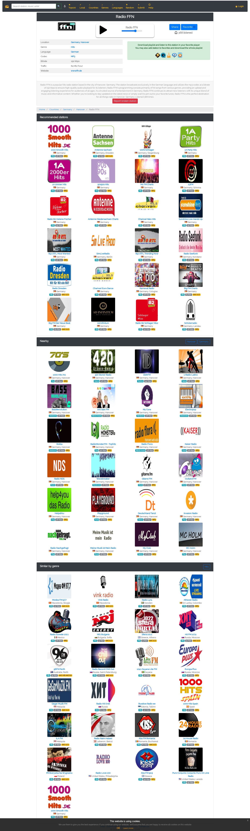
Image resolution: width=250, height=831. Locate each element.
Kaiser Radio (191, 444)
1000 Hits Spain (190, 704)
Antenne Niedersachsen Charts (103, 219)
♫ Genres (104, 6)
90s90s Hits (103, 184)
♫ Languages (117, 6)
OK (118, 828)
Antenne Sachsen (103, 150)
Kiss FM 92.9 (147, 773)
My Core (147, 409)
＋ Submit (141, 6)
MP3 (73, 56)
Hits (73, 47)
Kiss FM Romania (147, 738)
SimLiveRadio (103, 253)
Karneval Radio (147, 288)
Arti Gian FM (103, 409)
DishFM (147, 375)
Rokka (59, 444)
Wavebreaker (103, 479)
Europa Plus (190, 669)
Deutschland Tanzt (147, 513)
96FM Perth (59, 669)
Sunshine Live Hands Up (190, 219)
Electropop (190, 409)
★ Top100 (72, 6)
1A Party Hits (191, 150)
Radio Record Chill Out (103, 669)
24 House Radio (190, 738)
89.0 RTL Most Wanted (59, 253)
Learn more (128, 828)
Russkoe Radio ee (146, 704)
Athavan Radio (191, 600)
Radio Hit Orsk (103, 704)
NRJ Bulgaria (103, 634)
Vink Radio (103, 600)
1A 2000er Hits (59, 184)
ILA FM (59, 738)
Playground (103, 513)
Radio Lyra (147, 600)
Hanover (85, 42)
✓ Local (82, 6)
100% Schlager (147, 150)
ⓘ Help (150, 6)
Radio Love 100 (103, 773)
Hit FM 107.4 (190, 634)
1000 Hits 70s (59, 375)
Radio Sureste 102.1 (59, 634)
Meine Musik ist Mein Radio (103, 548)
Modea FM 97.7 (59, 600)
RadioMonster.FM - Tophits (103, 444)
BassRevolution (59, 409)
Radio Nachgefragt (59, 548)
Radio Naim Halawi (103, 738)
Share (174, 26)
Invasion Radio (191, 513)
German (75, 52)
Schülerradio (190, 323)
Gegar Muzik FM (59, 704)
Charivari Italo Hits (147, 219)
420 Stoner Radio (103, 375)
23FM (190, 184)
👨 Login (239, 6)
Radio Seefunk (191, 253)
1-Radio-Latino (191, 375)
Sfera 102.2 (147, 634)
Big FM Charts (190, 288)
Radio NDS (59, 479)
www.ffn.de (76, 71)
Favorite (189, 26)
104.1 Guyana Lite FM (147, 669)
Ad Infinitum (103, 323)
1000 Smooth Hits (59, 150)
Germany (75, 42)
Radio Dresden (59, 288)
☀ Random (130, 6)
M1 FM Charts (146, 184)
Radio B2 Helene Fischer (59, 219)
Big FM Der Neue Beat (59, 323)
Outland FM (190, 479)
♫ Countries (93, 6)
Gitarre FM (147, 479)
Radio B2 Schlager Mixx (147, 323)
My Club (147, 548)
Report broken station (125, 101)
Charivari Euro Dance (103, 288)
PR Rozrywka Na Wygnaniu (59, 773)
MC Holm (190, 548)
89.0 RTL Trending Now (147, 253)
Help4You (59, 513)
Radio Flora (146, 444)
